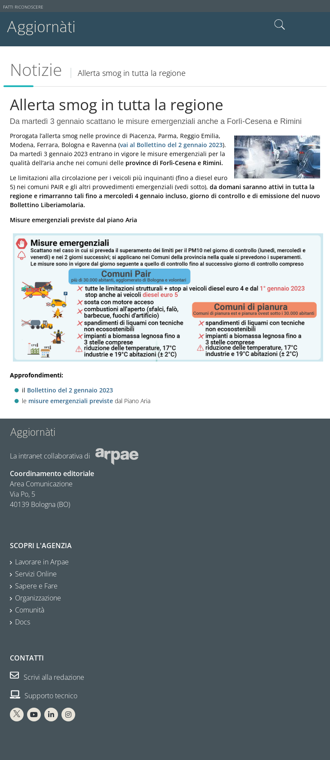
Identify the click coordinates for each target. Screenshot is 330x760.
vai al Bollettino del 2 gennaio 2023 (171, 145)
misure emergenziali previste (70, 401)
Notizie (36, 69)
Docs (22, 622)
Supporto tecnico (43, 695)
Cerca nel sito (279, 25)
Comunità (29, 610)
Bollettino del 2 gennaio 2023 (70, 390)
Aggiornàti (41, 27)
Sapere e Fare (36, 586)
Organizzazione (38, 598)
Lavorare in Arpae (42, 562)
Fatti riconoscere (23, 7)
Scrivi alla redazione (47, 677)
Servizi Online (36, 574)
